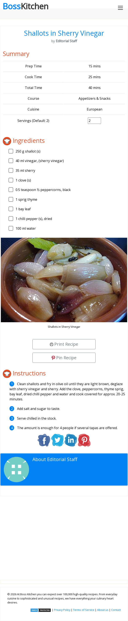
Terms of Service (83, 610)
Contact (116, 610)
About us (102, 610)
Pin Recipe (64, 357)
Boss (25, 6)
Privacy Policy (62, 610)
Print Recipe (64, 344)
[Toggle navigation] (120, 8)
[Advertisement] (64, 534)
